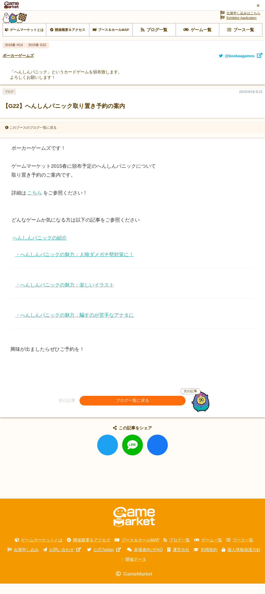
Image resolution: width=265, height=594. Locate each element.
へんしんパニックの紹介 (39, 248)
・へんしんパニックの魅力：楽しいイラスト (64, 295)
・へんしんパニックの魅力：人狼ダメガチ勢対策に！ (74, 265)
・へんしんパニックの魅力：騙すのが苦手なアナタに (74, 325)
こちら (34, 203)
